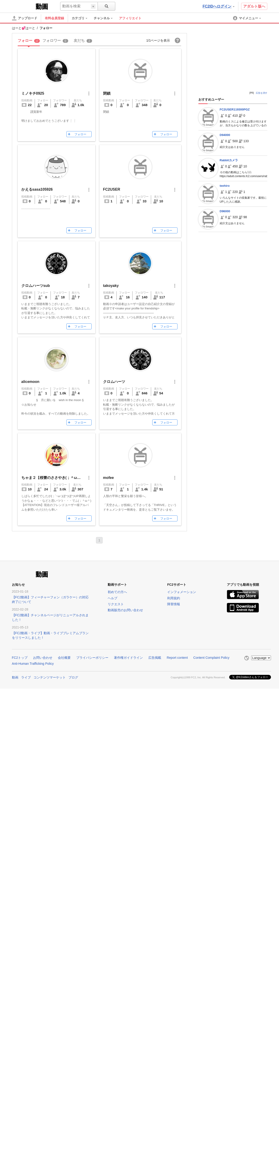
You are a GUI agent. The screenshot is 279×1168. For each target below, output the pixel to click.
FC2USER (111, 189)
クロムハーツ (114, 382)
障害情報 (173, 604)
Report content (177, 657)
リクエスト (116, 604)
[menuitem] (82, 18)
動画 (15, 677)
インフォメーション (181, 592)
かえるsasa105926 (37, 189)
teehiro (225, 185)
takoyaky (111, 286)
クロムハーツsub (35, 286)
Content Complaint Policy (211, 657)
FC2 (23, 6)
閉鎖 (106, 93)
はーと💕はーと (23, 28)
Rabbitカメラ (229, 160)
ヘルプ (112, 598)
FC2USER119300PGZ (235, 109)
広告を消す (261, 93)
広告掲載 (154, 657)
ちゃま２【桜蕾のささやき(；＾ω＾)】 (53, 478)
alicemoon (30, 382)
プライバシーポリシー (92, 657)
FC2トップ (20, 657)
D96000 (225, 211)
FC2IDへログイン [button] (218, 6)
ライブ (26, 677)
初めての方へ (117, 592)
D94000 (225, 135)
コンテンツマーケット (50, 677)
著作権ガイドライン (128, 657)
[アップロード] (24, 18)
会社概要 (64, 657)
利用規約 (173, 598)
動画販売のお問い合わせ (125, 610)
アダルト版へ (254, 6)
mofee (108, 478)
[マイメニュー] (247, 18)
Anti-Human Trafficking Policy (33, 663)
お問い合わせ (42, 657)
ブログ (73, 677)
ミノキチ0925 (32, 93)
